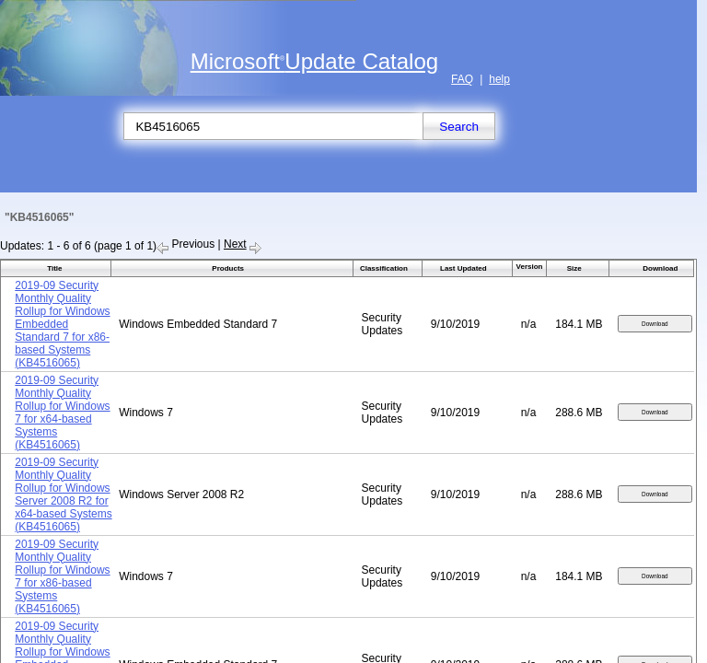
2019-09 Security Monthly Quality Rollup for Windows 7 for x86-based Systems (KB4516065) (62, 576)
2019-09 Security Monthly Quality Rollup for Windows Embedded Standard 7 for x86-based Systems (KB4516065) (62, 324)
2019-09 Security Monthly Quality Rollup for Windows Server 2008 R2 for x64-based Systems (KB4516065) (63, 494)
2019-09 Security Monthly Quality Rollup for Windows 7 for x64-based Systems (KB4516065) (62, 412)
